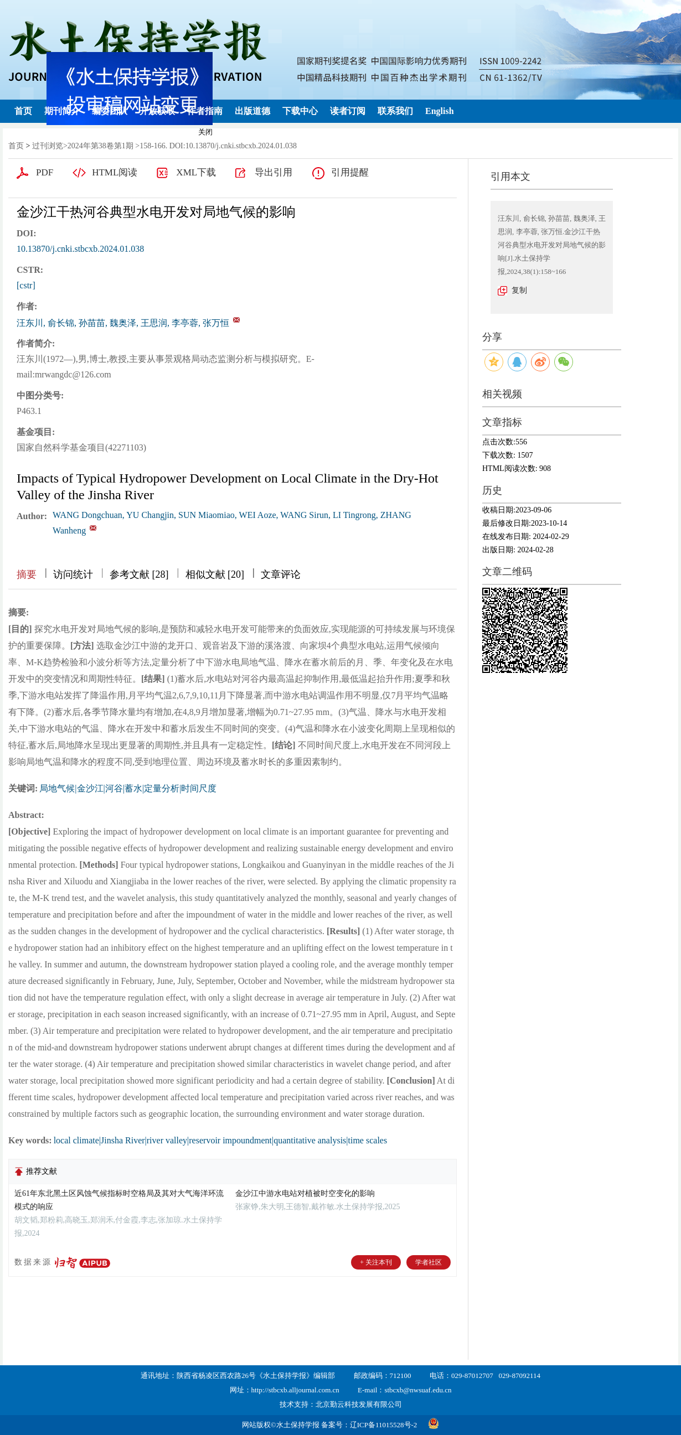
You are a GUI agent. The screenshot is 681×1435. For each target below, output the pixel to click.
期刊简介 (62, 111)
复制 (519, 290)
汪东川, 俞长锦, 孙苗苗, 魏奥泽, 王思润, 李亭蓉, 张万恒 (123, 323)
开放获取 (157, 111)
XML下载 (196, 172)
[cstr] (26, 285)
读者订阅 (347, 111)
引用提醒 (350, 172)
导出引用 (273, 172)
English (439, 111)
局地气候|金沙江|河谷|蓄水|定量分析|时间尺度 (127, 788)
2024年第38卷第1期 (100, 146)
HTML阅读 (114, 172)
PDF (44, 172)
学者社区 (428, 1262)
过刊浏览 (47, 146)
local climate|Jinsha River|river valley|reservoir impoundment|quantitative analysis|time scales (221, 1140)
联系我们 (395, 111)
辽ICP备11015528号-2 (383, 1425)
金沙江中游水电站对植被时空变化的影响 (305, 1193)
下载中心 (300, 111)
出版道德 (252, 111)
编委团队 (109, 111)
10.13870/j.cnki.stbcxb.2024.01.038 (80, 248)
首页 (23, 111)
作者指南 (205, 111)
